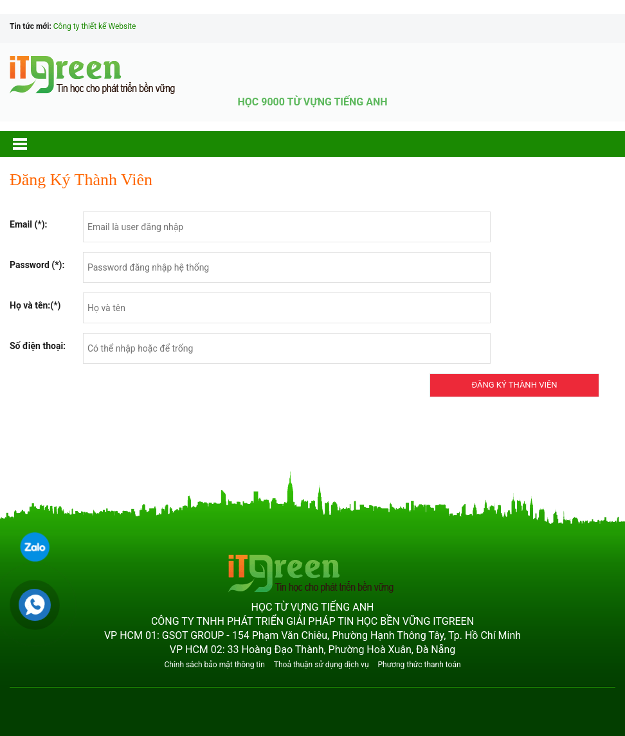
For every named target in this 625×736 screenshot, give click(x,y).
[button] (32, 144)
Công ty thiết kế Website (94, 26)
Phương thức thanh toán (418, 664)
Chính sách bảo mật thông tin (214, 664)
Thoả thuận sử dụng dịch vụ (321, 664)
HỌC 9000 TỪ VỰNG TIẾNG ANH (312, 102)
